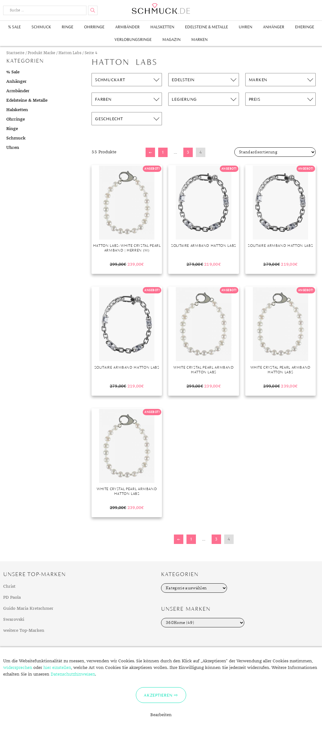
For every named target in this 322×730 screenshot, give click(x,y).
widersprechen (17, 667)
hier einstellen (57, 667)
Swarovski (13, 619)
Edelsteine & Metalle (206, 27)
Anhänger (273, 27)
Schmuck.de (161, 8)
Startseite (15, 53)
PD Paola (12, 597)
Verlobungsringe (133, 39)
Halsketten (162, 27)
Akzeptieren (158, 695)
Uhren (245, 27)
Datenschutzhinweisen (73, 674)
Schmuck (41, 27)
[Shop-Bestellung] (275, 152)
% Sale (14, 27)
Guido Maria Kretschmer (28, 608)
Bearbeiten (161, 715)
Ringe (67, 27)
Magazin (171, 39)
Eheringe (304, 27)
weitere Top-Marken (23, 630)
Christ (9, 586)
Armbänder (127, 27)
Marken (199, 39)
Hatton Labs (69, 53)
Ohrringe (94, 27)
